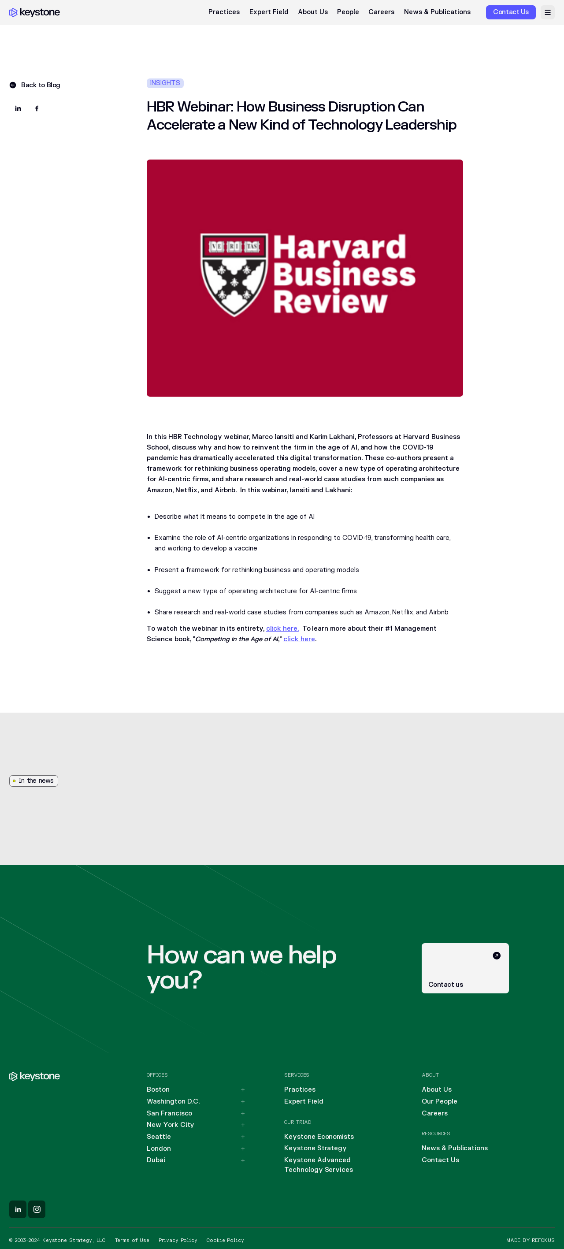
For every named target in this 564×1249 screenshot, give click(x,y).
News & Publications (437, 12)
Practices (224, 12)
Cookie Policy (225, 1240)
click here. (282, 628)
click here (299, 639)
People (348, 12)
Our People (439, 1101)
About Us (313, 12)
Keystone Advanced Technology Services (318, 1165)
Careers (381, 12)
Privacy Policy (178, 1240)
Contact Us (440, 1160)
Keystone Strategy (315, 1148)
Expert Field (269, 12)
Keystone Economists (319, 1137)
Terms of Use (132, 1240)
